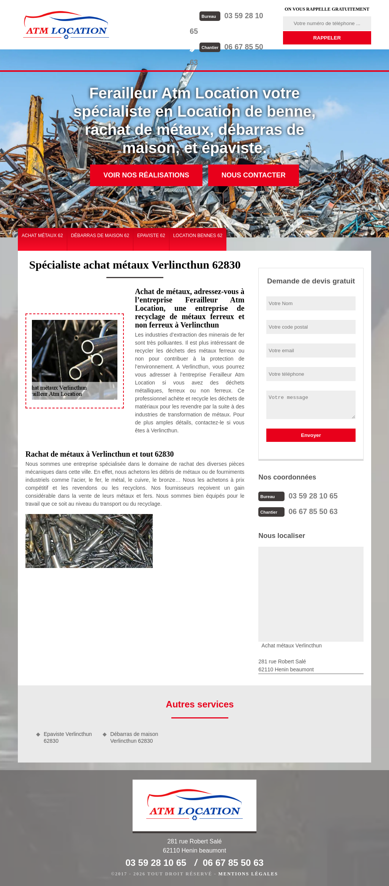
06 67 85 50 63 (237, 31)
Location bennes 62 (198, 235)
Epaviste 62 (151, 235)
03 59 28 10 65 (237, 15)
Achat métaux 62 (42, 235)
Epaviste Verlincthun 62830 (68, 736)
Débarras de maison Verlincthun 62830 (134, 736)
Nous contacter (253, 175)
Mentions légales (248, 873)
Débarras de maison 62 (100, 235)
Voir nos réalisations (146, 175)
